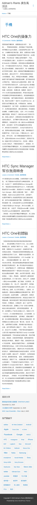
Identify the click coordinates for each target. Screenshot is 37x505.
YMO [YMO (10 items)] (25, 471)
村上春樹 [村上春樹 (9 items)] (17, 485)
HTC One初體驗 (15, 233)
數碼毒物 (19, 40)
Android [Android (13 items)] (28, 424)
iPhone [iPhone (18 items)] (30, 439)
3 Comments (6, 40)
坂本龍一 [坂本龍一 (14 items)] (7, 480)
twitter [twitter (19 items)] (6, 471)
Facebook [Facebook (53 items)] (8, 434)
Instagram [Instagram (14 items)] (14, 439)
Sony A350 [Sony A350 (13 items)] (7, 462)
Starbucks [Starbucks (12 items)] (7, 467)
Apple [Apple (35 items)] (6, 429)
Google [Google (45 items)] (19, 434)
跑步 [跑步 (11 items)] (11, 489)
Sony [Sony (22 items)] (29, 458)
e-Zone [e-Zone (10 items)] (24, 429)
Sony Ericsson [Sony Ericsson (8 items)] (19, 462)
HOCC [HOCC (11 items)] (28, 434)
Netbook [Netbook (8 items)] (17, 448)
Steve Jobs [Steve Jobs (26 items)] (28, 467)
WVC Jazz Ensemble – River (11, 411)
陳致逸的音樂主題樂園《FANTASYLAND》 (16, 402)
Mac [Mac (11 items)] (20, 444)
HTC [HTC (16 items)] (5, 439)
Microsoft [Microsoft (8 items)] (28, 444)
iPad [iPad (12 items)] (22, 439)
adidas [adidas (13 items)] (6, 424)
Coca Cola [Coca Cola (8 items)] (15, 429)
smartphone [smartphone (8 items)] (7, 457)
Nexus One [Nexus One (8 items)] (26, 448)
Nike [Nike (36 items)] (5, 453)
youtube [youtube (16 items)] (6, 476)
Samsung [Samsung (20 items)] (22, 453)
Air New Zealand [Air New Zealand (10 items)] (17, 424)
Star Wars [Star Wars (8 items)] (17, 467)
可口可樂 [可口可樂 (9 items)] (24, 476)
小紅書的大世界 (7, 408)
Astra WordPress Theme (22, 501)
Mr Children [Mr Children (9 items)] (7, 448)
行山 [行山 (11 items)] (5, 489)
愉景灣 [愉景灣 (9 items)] (15, 480)
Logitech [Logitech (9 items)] (12, 444)
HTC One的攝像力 (17, 36)
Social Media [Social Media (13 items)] (18, 457)
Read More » (6, 156)
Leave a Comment (8, 175)
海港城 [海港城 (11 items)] (25, 485)
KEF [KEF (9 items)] (5, 444)
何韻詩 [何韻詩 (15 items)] (15, 476)
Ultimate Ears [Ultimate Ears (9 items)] (16, 471)
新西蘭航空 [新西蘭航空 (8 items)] (7, 485)
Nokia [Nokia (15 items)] (13, 453)
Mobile (14, 40)
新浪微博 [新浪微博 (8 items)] (23, 480)
